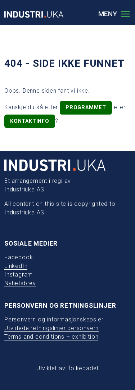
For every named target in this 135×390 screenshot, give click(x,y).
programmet (86, 108)
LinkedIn (15, 266)
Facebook (18, 257)
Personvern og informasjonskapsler (53, 319)
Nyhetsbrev (20, 283)
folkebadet (83, 368)
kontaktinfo (29, 121)
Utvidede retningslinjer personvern (51, 328)
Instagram (18, 274)
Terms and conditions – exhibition (51, 336)
